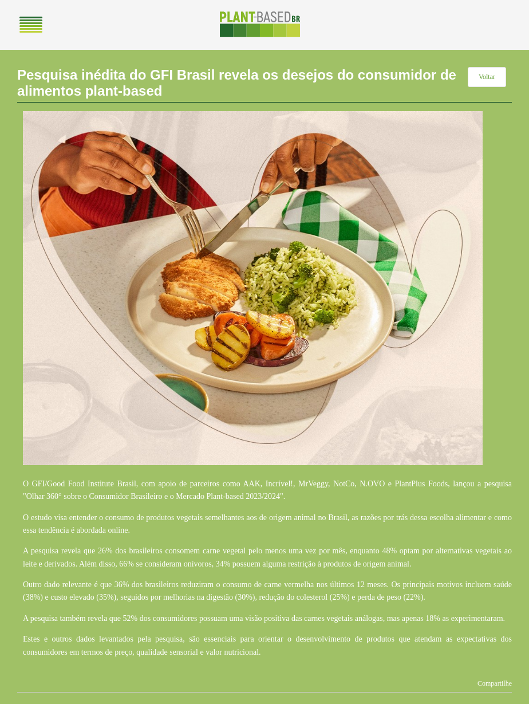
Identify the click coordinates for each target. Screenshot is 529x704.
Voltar (487, 77)
